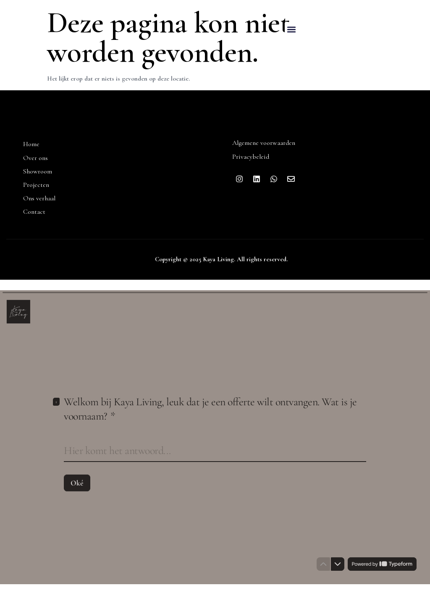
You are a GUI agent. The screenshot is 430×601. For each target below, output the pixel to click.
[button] (292, 30)
